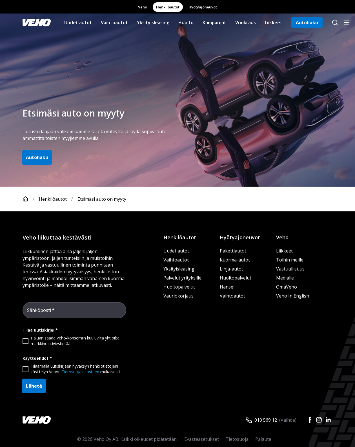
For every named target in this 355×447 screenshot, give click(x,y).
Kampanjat (214, 22)
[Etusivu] (31, 199)
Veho (142, 7)
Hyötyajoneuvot (202, 7)
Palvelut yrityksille (182, 278)
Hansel (227, 287)
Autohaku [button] (37, 157)
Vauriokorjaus (178, 296)
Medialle (285, 278)
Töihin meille (289, 260)
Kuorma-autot (235, 260)
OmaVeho (286, 287)
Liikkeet (273, 22)
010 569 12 (265, 420)
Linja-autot (231, 269)
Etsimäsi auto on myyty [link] (101, 199)
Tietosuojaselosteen (80, 371)
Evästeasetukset (201, 439)
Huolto (186, 22)
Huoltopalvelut (179, 287)
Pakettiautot (233, 251)
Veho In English (292, 296)
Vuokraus (245, 22)
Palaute (263, 439)
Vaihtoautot (114, 22)
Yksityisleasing (153, 22)
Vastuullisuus (290, 269)
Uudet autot (78, 22)
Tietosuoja (237, 439)
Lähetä (34, 386)
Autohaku (307, 22)
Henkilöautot (167, 7)
